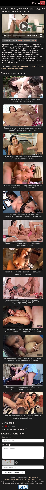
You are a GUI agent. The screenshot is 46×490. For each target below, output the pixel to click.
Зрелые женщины (15, 68)
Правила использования (12, 479)
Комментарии (29, 40)
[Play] (23, 26)
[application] (23, 26)
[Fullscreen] (41, 35)
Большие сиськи (27, 66)
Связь (39, 479)
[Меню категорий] (3, 3)
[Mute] (37, 35)
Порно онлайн (33, 477)
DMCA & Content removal (29, 479)
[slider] (19, 35)
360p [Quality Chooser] (33, 35)
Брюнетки (15, 66)
